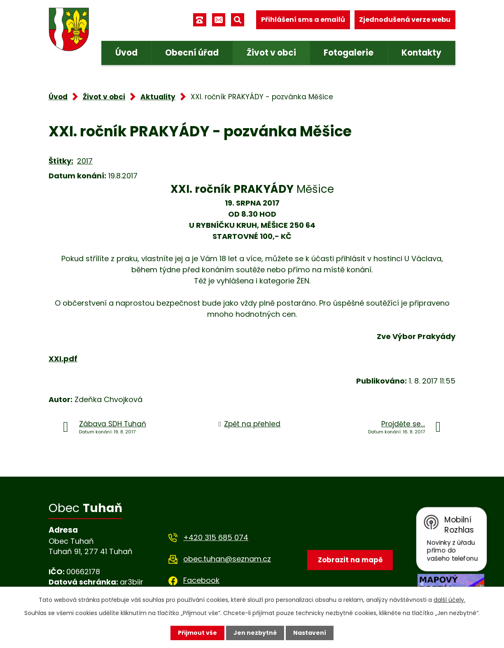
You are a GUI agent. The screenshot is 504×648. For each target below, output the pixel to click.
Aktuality (157, 97)
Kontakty (421, 52)
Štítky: (61, 161)
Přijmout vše (197, 633)
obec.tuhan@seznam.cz (227, 559)
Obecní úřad (192, 52)
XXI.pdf (63, 358)
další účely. (449, 600)
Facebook (201, 580)
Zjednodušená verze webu (404, 19)
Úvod (126, 52)
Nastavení (309, 633)
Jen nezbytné (255, 633)
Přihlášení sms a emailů (303, 19)
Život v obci (271, 52)
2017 (85, 161)
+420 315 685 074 (215, 537)
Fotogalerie (348, 52)
